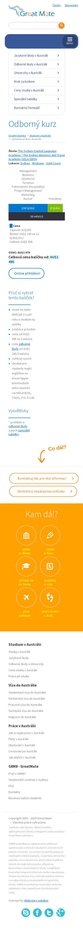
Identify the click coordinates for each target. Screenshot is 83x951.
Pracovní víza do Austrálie (25, 705)
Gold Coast (53, 163)
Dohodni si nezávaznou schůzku (45, 491)
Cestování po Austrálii (23, 751)
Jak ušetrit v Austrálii (22, 757)
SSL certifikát (49, 926)
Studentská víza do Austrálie (27, 692)
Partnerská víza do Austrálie (27, 699)
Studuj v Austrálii (19, 652)
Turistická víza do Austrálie (26, 711)
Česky (57, 5)
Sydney (25, 163)
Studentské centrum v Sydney (28, 780)
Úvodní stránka (17, 135)
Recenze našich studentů (25, 798)
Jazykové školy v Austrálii (36, 55)
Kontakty (14, 792)
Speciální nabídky (36, 99)
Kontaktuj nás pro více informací (45, 478)
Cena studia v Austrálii (23, 670)
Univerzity (37, 664)
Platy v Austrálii (18, 739)
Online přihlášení (27, 273)
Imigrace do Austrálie (22, 717)
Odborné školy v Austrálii (36, 64)
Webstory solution (36, 900)
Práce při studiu (19, 676)
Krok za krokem (36, 81)
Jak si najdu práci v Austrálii (26, 733)
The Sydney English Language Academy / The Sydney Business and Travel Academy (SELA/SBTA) (37, 155)
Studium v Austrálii (40, 135)
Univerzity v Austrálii (36, 73)
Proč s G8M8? (17, 774)
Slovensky (71, 5)
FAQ (11, 786)
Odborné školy (18, 664)
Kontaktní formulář (36, 108)
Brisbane (38, 163)
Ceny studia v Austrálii (36, 90)
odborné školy (18, 426)
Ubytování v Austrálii (22, 745)
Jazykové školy (19, 658)
